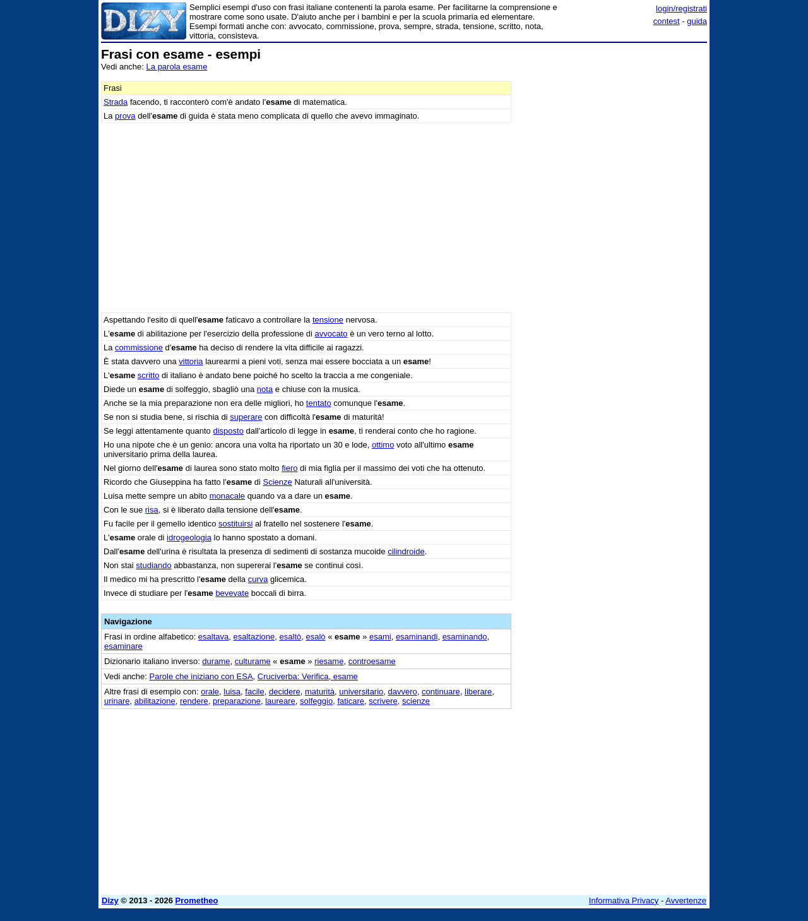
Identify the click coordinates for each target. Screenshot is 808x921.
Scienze (277, 482)
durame (216, 661)
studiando (153, 565)
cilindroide (406, 551)
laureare (280, 701)
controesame (372, 661)
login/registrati (681, 8)
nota (265, 389)
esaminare (123, 646)
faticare (350, 701)
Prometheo (196, 900)
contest (666, 21)
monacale (227, 496)
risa (151, 509)
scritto (149, 375)
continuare (441, 691)
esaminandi (417, 636)
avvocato (331, 333)
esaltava (213, 636)
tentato (318, 403)
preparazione (237, 701)
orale (210, 691)
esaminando (465, 636)
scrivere (383, 701)
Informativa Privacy (624, 900)
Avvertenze (685, 900)
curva (258, 579)
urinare (116, 701)
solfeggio (316, 701)
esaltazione (254, 636)
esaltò (291, 636)
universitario (361, 691)
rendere (194, 701)
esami (380, 636)
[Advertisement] (612, 236)
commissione (139, 347)
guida (697, 21)
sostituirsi (235, 523)
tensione (327, 319)
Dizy (110, 900)
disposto (228, 431)
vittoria (191, 361)
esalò (315, 636)
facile (254, 691)
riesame (328, 661)
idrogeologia (189, 537)
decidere (284, 691)
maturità (320, 691)
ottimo (383, 444)
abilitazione (154, 701)
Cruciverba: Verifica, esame (308, 676)
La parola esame (177, 66)
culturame (253, 661)
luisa (232, 691)
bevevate (232, 593)
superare (246, 417)
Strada (116, 102)
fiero (289, 468)
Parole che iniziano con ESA (201, 676)
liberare (478, 691)
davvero (402, 691)
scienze (416, 701)
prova (125, 116)
